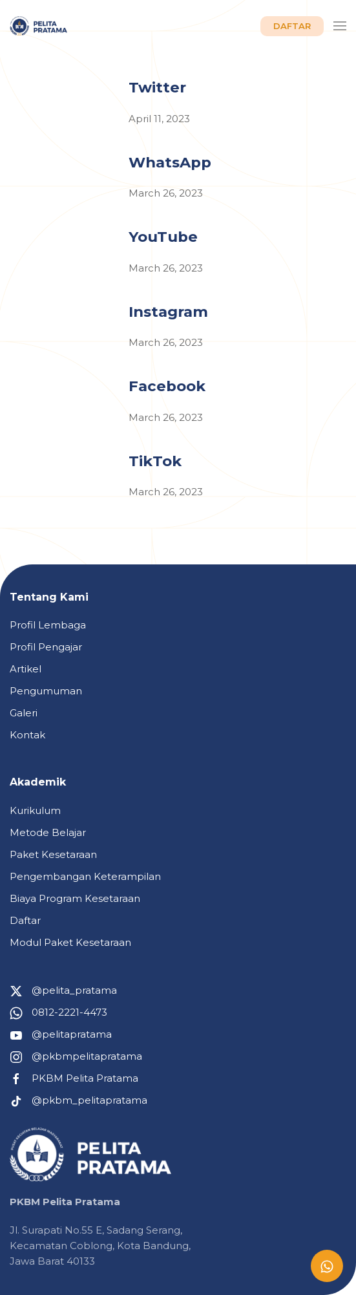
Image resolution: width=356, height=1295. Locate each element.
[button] (339, 26)
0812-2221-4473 (58, 1012)
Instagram (168, 312)
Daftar (25, 920)
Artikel (25, 669)
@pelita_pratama (63, 990)
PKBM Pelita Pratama (74, 1078)
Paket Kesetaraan (53, 854)
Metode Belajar (48, 832)
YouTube (163, 237)
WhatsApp (170, 162)
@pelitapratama (61, 1034)
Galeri (23, 713)
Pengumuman (46, 691)
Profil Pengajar (46, 647)
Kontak (27, 735)
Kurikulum (35, 810)
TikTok (155, 461)
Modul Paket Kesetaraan (70, 942)
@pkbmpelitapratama (76, 1056)
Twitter (157, 87)
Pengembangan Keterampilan (85, 876)
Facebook (167, 386)
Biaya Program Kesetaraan (75, 898)
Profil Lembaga (48, 625)
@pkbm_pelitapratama (78, 1100)
